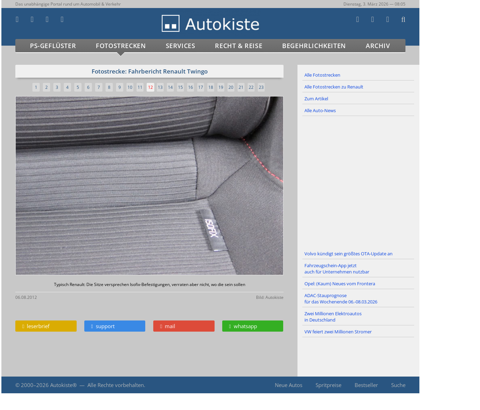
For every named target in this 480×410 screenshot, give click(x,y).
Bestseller (366, 384)
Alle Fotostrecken (322, 75)
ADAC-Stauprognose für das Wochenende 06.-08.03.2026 (340, 298)
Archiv (378, 45)
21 (241, 87)
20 (231, 87)
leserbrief (35, 326)
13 (160, 87)
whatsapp (243, 326)
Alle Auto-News (320, 110)
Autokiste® (63, 384)
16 (190, 87)
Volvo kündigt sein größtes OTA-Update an (348, 253)
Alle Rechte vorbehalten (115, 384)
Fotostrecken (121, 45)
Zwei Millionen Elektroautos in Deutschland (333, 316)
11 (140, 87)
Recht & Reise (238, 45)
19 (220, 87)
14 (170, 87)
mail (167, 326)
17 (200, 87)
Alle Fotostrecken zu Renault (333, 87)
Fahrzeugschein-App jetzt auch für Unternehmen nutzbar (336, 268)
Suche (398, 384)
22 (251, 87)
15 (180, 87)
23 (261, 87)
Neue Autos (288, 384)
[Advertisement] (358, 182)
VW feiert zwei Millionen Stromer (338, 331)
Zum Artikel (316, 98)
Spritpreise (328, 384)
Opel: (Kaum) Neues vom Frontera (339, 283)
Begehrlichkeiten (314, 45)
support (103, 326)
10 (129, 87)
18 (210, 87)
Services (180, 45)
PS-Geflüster (53, 45)
